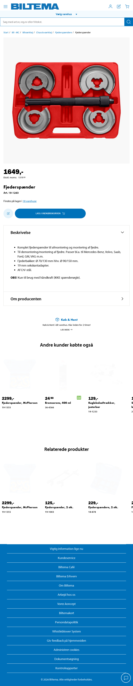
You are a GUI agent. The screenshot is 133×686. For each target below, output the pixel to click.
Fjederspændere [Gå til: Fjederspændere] (63, 32)
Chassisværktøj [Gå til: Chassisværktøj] (44, 32)
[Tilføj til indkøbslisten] (8, 213)
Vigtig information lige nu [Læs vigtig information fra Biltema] (66, 549)
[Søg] (128, 22)
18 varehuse (30, 201)
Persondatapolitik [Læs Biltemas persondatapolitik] (66, 622)
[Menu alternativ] (5, 6)
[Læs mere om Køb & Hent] (66, 319)
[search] (66, 22)
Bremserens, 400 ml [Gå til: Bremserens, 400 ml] (58, 403)
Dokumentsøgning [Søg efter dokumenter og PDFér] (66, 659)
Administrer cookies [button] (66, 650)
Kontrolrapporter (66, 668)
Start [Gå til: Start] (5, 32)
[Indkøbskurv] (127, 6)
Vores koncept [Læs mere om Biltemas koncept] (66, 604)
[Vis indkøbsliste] (119, 6)
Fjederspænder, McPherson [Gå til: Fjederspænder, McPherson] (19, 403)
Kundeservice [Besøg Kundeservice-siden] (66, 558)
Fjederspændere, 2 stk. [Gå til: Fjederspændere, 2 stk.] (103, 507)
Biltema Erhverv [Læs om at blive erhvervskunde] (66, 576)
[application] (126, 678)
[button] (66, 14)
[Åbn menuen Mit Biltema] (110, 6)
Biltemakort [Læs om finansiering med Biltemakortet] (66, 613)
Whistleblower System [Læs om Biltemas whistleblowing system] (66, 631)
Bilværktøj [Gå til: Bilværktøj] (28, 32)
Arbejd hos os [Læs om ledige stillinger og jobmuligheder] (66, 595)
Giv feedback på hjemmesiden (66, 641)
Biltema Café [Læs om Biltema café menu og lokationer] (66, 567)
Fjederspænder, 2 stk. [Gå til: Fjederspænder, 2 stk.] (59, 507)
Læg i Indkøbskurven (50, 213)
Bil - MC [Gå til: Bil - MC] (15, 32)
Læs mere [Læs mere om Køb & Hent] (66, 329)
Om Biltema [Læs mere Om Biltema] (66, 585)
